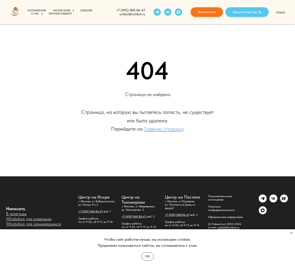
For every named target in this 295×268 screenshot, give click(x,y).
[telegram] (157, 12)
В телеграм (16, 213)
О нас (35, 13)
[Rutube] (284, 201)
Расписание (62, 10)
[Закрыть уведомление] (291, 233)
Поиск (280, 12)
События (86, 10)
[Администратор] (263, 201)
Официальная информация (225, 217)
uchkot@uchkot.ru (228, 227)
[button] (207, 12)
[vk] (167, 12)
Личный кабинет (60, 13)
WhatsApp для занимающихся (33, 223)
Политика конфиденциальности (221, 208)
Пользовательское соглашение (220, 197)
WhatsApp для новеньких (29, 218)
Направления (36, 10)
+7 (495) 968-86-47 (130, 10)
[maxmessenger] (178, 12)
